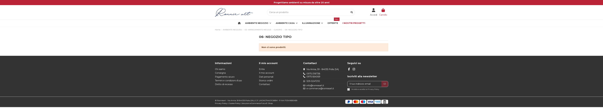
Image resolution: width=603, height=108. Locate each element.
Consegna (220, 73)
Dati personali (266, 76)
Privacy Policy (373, 89)
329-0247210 (313, 81)
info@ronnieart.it (315, 85)
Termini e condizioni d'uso (228, 80)
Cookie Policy (234, 103)
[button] (286, 23)
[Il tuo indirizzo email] (364, 84)
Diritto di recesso (224, 84)
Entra (262, 69)
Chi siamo (220, 69)
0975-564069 (313, 76)
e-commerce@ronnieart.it (320, 88)
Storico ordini (266, 80)
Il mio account (266, 73)
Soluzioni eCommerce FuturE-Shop (257, 103)
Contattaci (264, 84)
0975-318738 (313, 73)
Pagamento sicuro (225, 76)
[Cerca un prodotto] (352, 12)
